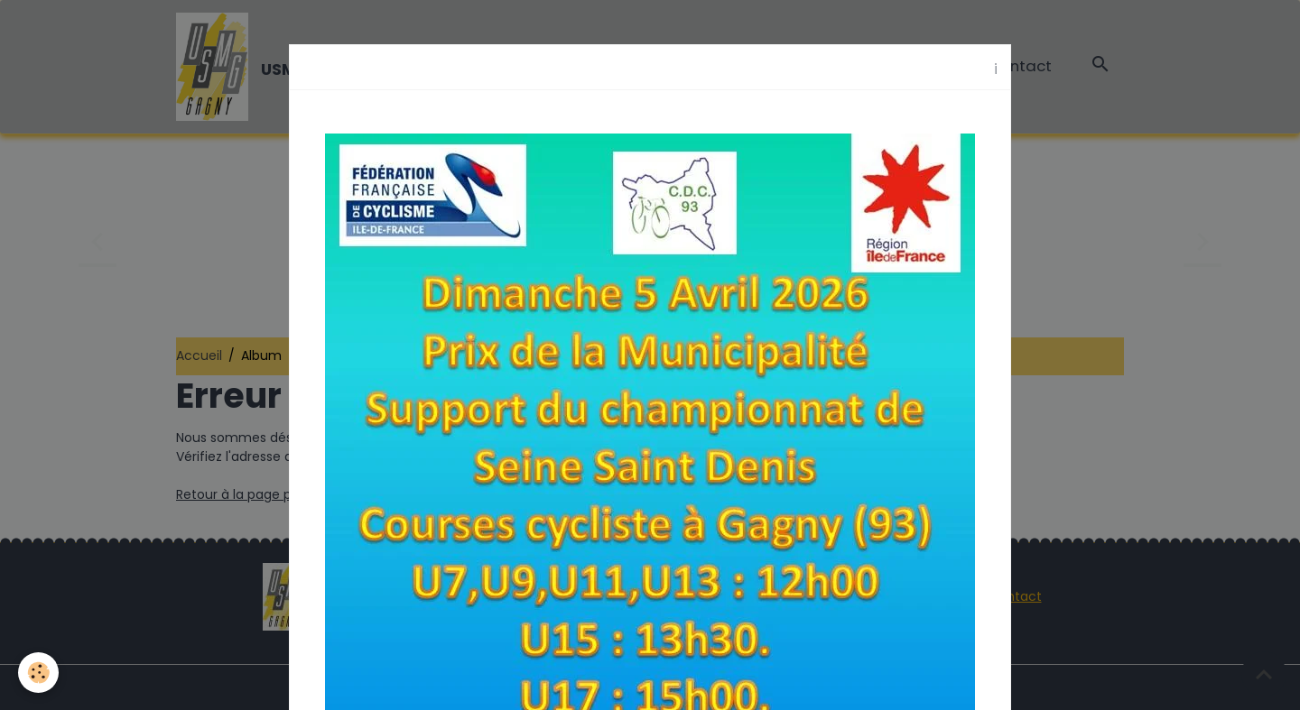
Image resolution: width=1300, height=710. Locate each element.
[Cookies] (38, 672)
